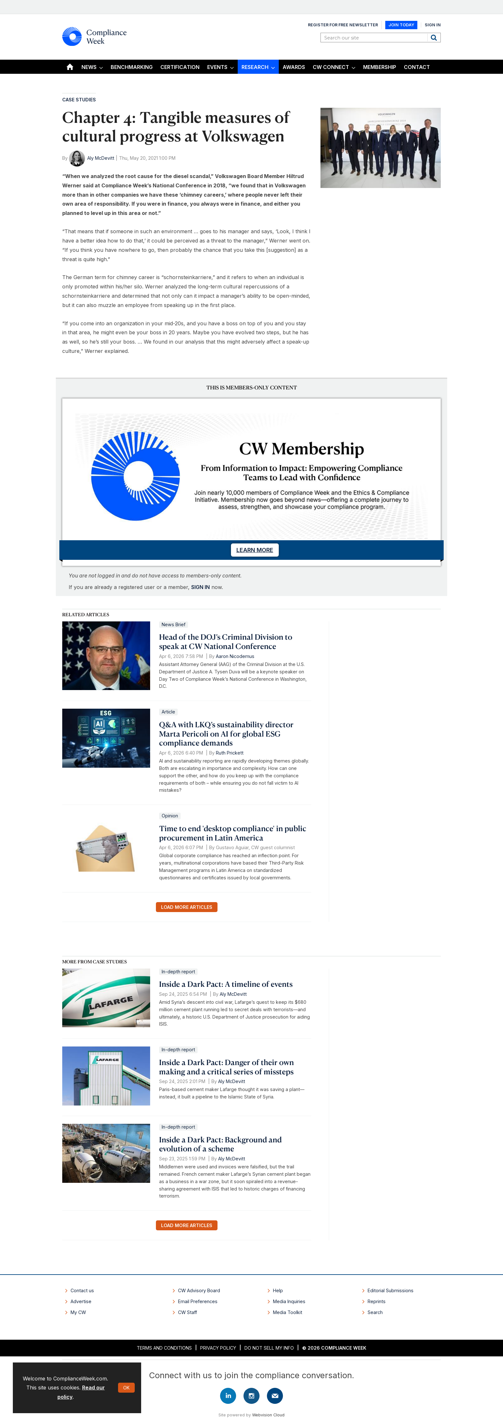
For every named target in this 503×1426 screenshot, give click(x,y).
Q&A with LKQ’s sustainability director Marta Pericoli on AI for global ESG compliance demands (226, 734)
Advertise (81, 1301)
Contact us (82, 1290)
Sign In (433, 24)
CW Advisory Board (199, 1290)
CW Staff (187, 1312)
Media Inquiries (289, 1301)
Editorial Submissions (390, 1290)
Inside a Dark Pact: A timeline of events (226, 984)
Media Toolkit (287, 1312)
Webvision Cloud (268, 1415)
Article (168, 711)
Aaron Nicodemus (235, 656)
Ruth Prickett (229, 753)
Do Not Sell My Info (269, 1348)
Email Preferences (197, 1301)
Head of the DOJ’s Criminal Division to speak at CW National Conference (225, 641)
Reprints (377, 1301)
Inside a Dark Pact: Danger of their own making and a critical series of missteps (226, 1066)
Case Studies (79, 99)
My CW (78, 1312)
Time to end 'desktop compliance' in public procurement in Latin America (232, 833)
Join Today (401, 24)
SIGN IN (200, 587)
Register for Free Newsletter (343, 24)
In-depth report (178, 971)
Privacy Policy (218, 1348)
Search (434, 37)
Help (278, 1290)
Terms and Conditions (164, 1348)
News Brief (173, 624)
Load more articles (186, 907)
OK (126, 1387)
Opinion (170, 815)
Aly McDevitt (100, 158)
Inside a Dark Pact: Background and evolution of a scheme (220, 1144)
